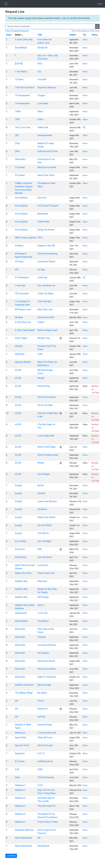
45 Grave (19, 261)
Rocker (41, 463)
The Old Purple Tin (46, 806)
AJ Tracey (19, 761)
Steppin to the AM (46, 245)
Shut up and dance (47, 669)
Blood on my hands (47, 167)
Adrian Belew (21, 621)
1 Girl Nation (21, 71)
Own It (41, 605)
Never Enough (44, 685)
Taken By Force (45, 737)
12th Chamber (44, 301)
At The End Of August (48, 205)
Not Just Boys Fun (46, 285)
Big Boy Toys (44, 338)
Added (72, 34)
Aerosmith (20, 629)
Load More (11, 856)
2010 (40, 237)
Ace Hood (19, 549)
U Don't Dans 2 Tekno (48, 822)
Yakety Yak (43, 127)
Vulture (41, 322)
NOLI (40, 63)
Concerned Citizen (46, 261)
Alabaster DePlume (24, 830)
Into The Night (44, 541)
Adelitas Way (21, 581)
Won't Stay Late (45, 309)
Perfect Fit (43, 708)
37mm (41, 701)
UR (39, 838)
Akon (17, 777)
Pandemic (42, 509)
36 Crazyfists (21, 197)
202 (17, 135)
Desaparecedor (45, 135)
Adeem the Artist (23, 573)
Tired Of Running (46, 777)
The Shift (42, 79)
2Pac (17, 143)
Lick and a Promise (47, 645)
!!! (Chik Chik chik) (23, 39)
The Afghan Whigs (24, 693)
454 (17, 269)
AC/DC (18, 370)
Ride (40, 549)
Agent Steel (20, 737)
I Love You (43, 613)
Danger (41, 378)
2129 (40, 785)
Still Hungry (43, 597)
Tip (84, 34)
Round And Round (46, 661)
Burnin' (41, 485)
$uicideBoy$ (21, 47)
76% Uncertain (22, 293)
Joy (39, 71)
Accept (18, 485)
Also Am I (42, 197)
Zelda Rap (42, 277)
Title (40, 34)
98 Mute (19, 317)
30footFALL (20, 159)
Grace (40, 119)
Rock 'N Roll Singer (47, 447)
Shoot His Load (45, 745)
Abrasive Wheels (23, 362)
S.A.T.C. (41, 753)
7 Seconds (20, 285)
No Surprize (43, 653)
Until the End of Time (48, 151)
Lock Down (43, 565)
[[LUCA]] (19, 63)
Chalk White (43, 221)
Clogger (41, 95)
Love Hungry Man (46, 435)
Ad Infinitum (21, 557)
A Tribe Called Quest (25, 330)
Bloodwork (43, 213)
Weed (40, 111)
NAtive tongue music (48, 330)
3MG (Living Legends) (25, 237)
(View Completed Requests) (17, 31)
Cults (40, 354)
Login (100, 3)
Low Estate (43, 103)
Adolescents (21, 613)
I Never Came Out (46, 573)
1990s (18, 111)
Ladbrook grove (45, 761)
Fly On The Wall (45, 405)
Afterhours (20, 732)
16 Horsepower (22, 95)
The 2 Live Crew (22, 127)
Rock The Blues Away (48, 455)
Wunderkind (43, 846)
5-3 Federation (22, 277)
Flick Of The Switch (47, 397)
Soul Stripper (44, 474)
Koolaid (41, 493)
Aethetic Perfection (24, 685)
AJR (17, 769)
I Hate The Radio (46, 293)
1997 (17, 119)
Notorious (42, 581)
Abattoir (19, 346)
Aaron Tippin (21, 338)
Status (95, 34)
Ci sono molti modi (47, 732)
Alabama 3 (20, 785)
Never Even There (46, 175)
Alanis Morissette (23, 838)
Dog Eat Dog (44, 386)
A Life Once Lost (23, 322)
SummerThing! (45, 724)
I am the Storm (45, 557)
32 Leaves (20, 167)
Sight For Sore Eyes (47, 677)
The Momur (43, 621)
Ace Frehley (20, 541)
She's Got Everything (47, 253)
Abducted (19, 354)
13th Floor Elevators (24, 87)
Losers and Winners (47, 501)
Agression (20, 753)
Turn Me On (43, 533)
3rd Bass (19, 245)
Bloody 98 (42, 47)
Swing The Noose (46, 229)
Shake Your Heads (46, 517)
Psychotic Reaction (47, 87)
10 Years (19, 79)
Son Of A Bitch (45, 525)
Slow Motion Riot (46, 317)
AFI (16, 701)
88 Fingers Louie (23, 309)
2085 (40, 769)
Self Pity (42, 716)
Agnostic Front (22, 745)
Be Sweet (42, 693)
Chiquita (42, 637)
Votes (9, 34)
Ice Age (41, 269)
